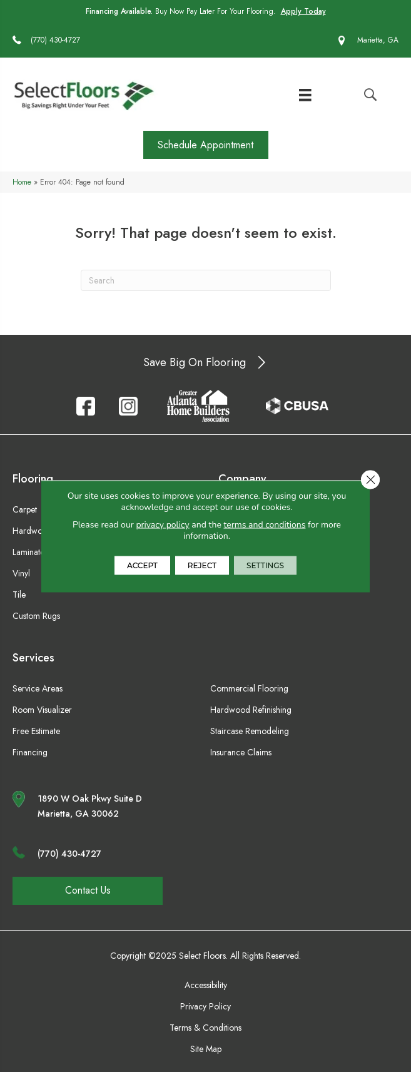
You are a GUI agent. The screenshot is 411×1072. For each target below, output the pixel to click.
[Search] (206, 280)
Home (22, 181)
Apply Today (303, 11)
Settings (265, 564)
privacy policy (162, 524)
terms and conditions (264, 524)
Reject (202, 564)
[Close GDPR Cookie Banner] (370, 479)
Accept (142, 564)
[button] (205, 145)
